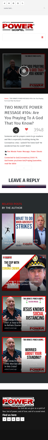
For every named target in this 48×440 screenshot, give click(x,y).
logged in (21, 186)
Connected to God (11, 158)
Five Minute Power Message (18, 151)
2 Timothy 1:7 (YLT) (10, 408)
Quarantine (36, 161)
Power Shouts (36, 151)
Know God (21, 161)
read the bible (10, 164)
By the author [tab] (12, 208)
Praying (29, 161)
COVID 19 (33, 158)
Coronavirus (24, 158)
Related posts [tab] (12, 204)
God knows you (10, 161)
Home (6, 98)
